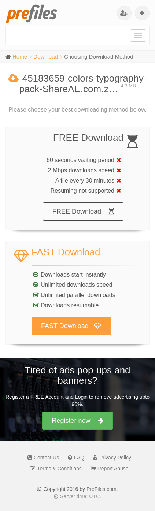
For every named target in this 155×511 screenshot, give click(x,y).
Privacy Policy (110, 458)
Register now (77, 420)
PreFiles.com (101, 489)
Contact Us (41, 458)
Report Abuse (108, 468)
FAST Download (71, 326)
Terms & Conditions (53, 468)
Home (19, 56)
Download (45, 56)
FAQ (74, 458)
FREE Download (83, 211)
